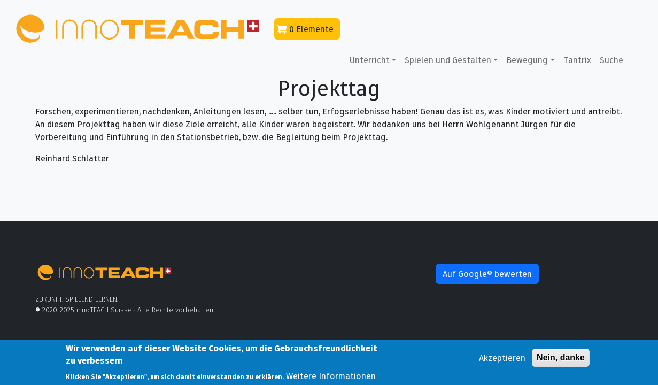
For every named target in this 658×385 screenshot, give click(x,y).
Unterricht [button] (370, 60)
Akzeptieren (502, 360)
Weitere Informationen (331, 378)
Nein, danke (561, 360)
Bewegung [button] (527, 60)
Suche (611, 60)
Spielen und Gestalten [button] (448, 60)
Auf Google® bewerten (487, 273)
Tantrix (577, 60)
